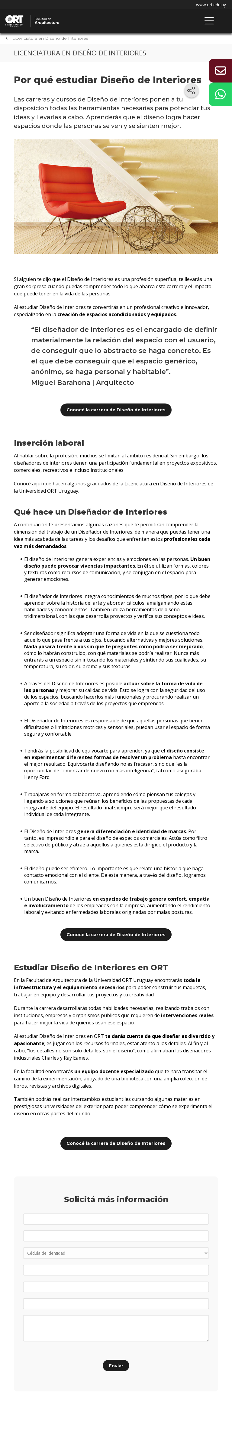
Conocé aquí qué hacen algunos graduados (62, 483)
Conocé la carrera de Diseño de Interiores (116, 410)
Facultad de (68, 15)
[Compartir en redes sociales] (191, 90)
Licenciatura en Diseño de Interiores (50, 38)
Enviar (116, 1366)
